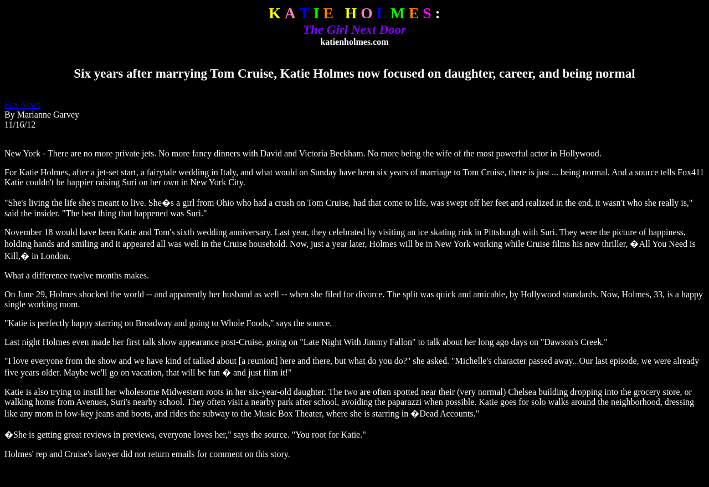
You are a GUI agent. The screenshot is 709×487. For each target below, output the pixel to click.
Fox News (22, 104)
